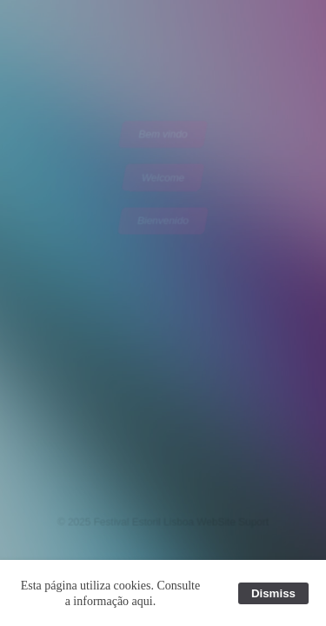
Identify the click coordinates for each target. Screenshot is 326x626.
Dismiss (273, 593)
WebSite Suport (232, 521)
